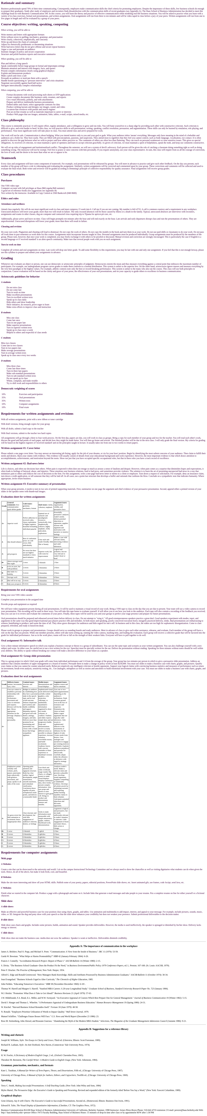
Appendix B (85, 1029)
